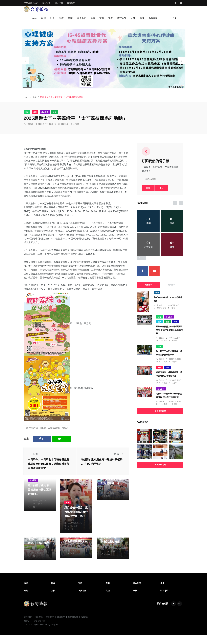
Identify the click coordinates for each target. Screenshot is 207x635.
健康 (92, 18)
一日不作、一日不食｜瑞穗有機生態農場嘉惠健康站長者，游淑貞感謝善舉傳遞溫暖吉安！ (48, 464)
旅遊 (101, 18)
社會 (52, 18)
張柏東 (71, 520)
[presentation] (25, 60)
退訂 (161, 188)
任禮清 (34, 497)
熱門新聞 (172, 285)
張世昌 (30, 124)
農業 (70, 18)
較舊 (119, 454)
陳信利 (71, 544)
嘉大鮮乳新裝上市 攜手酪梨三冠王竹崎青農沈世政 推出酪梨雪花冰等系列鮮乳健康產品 (112, 542)
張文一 (107, 545)
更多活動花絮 (160, 465)
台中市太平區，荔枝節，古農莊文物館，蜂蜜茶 (47, 428)
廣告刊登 (46, 3)
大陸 (133, 18)
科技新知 (121, 18)
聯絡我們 (71, 3)
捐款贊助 (39, 617)
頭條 (43, 18)
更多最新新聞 (160, 411)
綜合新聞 (81, 18)
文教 (110, 18)
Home (34, 18)
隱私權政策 (73, 617)
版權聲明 (85, 617)
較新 (33, 454)
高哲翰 (159, 305)
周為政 (34, 546)
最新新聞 (149, 285)
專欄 (142, 18)
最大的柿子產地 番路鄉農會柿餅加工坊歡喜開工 (39, 489)
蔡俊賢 (107, 487)
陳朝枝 (161, 359)
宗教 (61, 18)
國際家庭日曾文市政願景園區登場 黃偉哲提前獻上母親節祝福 (169, 330)
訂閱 (148, 188)
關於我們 (59, 3)
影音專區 (153, 18)
